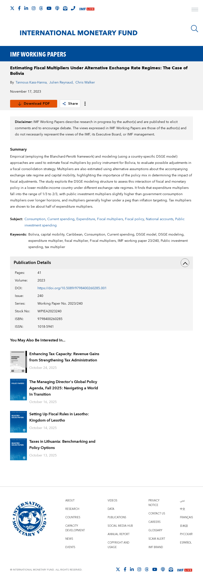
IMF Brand (155, 547)
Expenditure (85, 219)
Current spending (60, 219)
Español (186, 542)
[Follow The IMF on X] (12, 8)
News (69, 539)
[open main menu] (194, 10)
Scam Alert (156, 539)
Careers (154, 522)
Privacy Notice (154, 502)
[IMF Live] (87, 8)
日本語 (184, 526)
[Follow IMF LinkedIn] (26, 8)
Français (186, 517)
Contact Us (156, 513)
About (69, 500)
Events (70, 547)
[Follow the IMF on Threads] (41, 8)
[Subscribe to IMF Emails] (65, 8)
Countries (72, 517)
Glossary (155, 530)
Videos (112, 500)
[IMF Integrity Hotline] (73, 8)
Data (111, 509)
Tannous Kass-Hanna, (32, 82)
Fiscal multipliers (110, 219)
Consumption (35, 219)
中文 (182, 509)
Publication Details (101, 262)
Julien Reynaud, (61, 82)
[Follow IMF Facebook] (19, 8)
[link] (64, 104)
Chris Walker (85, 82)
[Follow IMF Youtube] (49, 8)
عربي (182, 500)
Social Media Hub (120, 526)
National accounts (159, 219)
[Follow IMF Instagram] (34, 8)
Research (72, 509)
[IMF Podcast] (57, 8)
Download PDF (34, 104)
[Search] (194, 28)
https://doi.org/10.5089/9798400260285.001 (72, 288)
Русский (186, 534)
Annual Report (118, 534)
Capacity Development (75, 528)
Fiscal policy (134, 219)
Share (70, 104)
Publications (117, 517)
